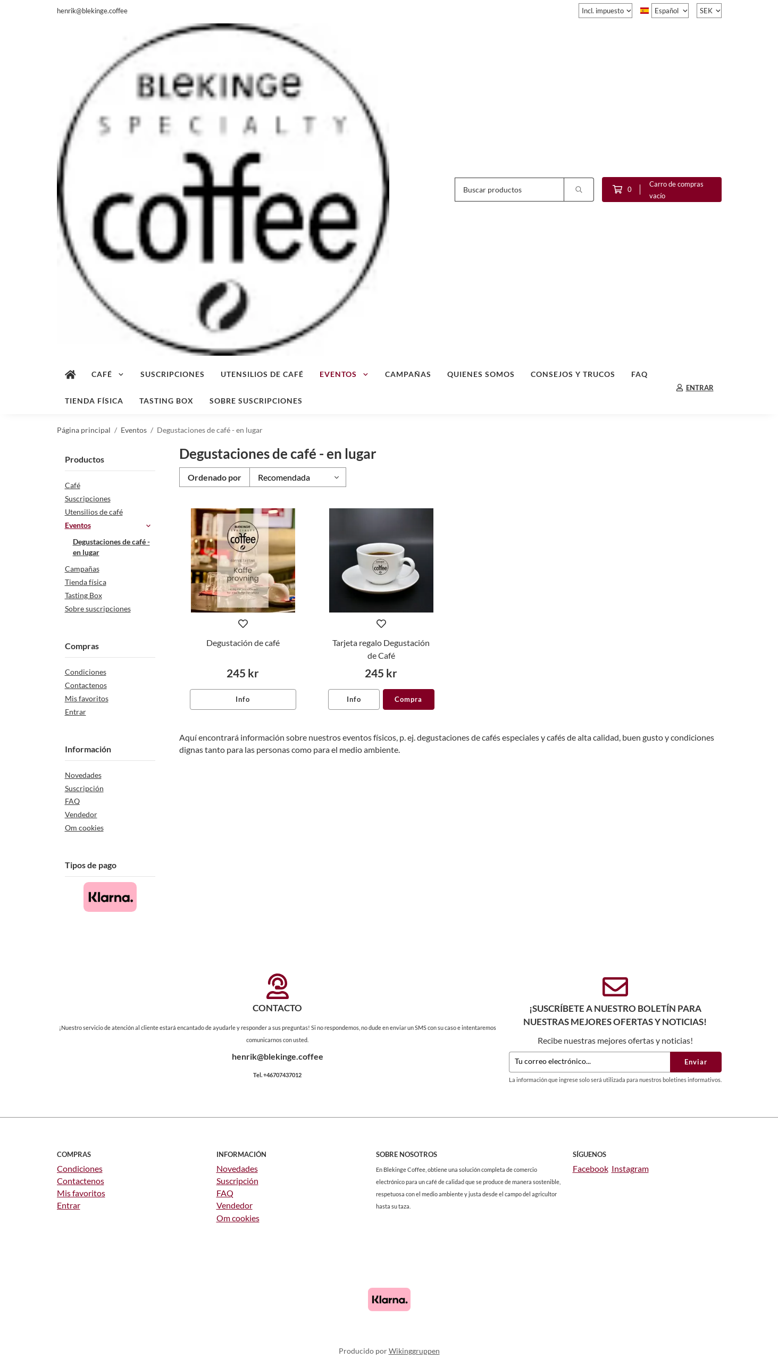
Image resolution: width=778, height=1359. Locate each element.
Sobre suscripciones (256, 400)
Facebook (590, 1168)
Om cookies (84, 827)
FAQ (639, 374)
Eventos (344, 374)
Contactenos (86, 685)
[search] (579, 190)
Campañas (408, 374)
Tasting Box (166, 400)
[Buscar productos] (509, 190)
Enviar (695, 1062)
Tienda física (94, 400)
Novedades (83, 774)
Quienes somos (481, 374)
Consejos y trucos (573, 374)
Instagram (630, 1168)
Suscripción (84, 788)
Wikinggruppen (414, 1350)
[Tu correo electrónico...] (589, 1062)
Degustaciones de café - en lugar (111, 547)
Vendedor (81, 814)
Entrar (75, 711)
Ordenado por (214, 477)
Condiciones (85, 671)
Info (243, 699)
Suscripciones (172, 374)
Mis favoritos (86, 698)
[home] (70, 374)
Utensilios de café (262, 374)
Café (107, 374)
